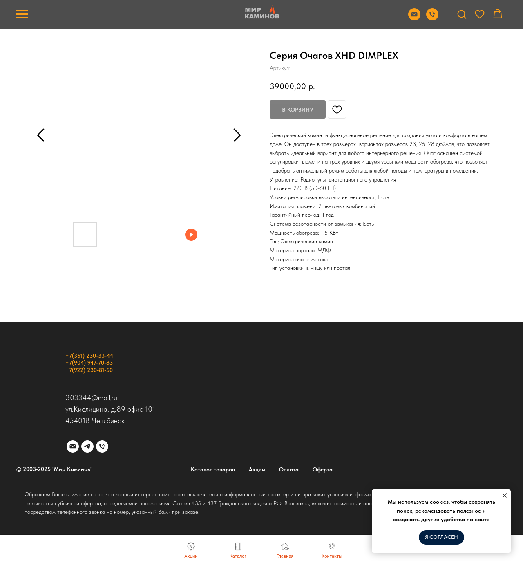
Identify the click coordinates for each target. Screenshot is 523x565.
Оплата (289, 469)
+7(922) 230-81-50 (89, 370)
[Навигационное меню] (22, 14)
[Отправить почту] (414, 18)
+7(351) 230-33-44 (89, 355)
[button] (462, 14)
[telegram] (87, 446)
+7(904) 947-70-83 (89, 362)
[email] (73, 446)
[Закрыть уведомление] (505, 495)
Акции (257, 469)
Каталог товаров (213, 469)
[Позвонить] (432, 18)
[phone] (102, 446)
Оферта (323, 469)
